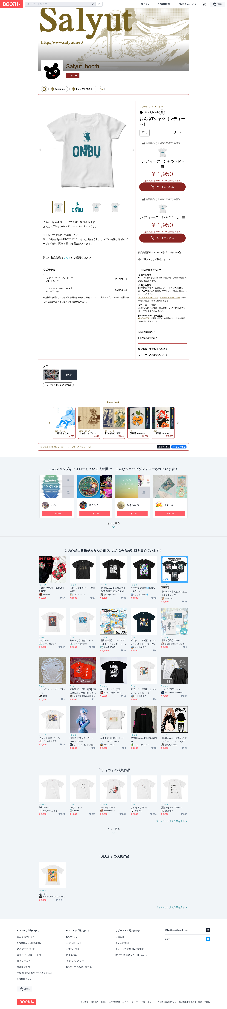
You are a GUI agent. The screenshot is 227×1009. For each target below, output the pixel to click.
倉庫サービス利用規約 (110, 1002)
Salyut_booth (113, 402)
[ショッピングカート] (204, 4)
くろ (53, 505)
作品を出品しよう (187, 4)
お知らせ (119, 937)
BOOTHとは (164, 4)
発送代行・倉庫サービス (29, 955)
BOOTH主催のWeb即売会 (79, 967)
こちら (67, 257)
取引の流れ (146, 332)
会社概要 (84, 1002)
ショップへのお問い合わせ (151, 355)
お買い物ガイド (74, 943)
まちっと (169, 505)
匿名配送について (26, 949)
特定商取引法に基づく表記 (151, 349)
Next (133, 149)
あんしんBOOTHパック (148, 297)
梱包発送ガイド (24, 961)
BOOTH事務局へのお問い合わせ (131, 955)
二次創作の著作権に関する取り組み (34, 973)
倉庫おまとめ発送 (75, 961)
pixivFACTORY (144, 318)
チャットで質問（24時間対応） (131, 949)
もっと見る (113, 526)
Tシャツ (161, 106)
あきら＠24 (132, 505)
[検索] (92, 4)
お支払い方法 (148, 338)
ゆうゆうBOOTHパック (170, 297)
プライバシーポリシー (145, 1002)
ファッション (146, 106)
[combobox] (60, 4)
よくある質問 (122, 943)
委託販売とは (23, 967)
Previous (40, 149)
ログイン (145, 4)
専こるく (94, 505)
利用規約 (94, 1002)
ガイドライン (128, 1002)
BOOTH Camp (24, 979)
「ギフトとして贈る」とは (154, 259)
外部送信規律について (167, 1002)
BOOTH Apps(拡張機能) (29, 943)
